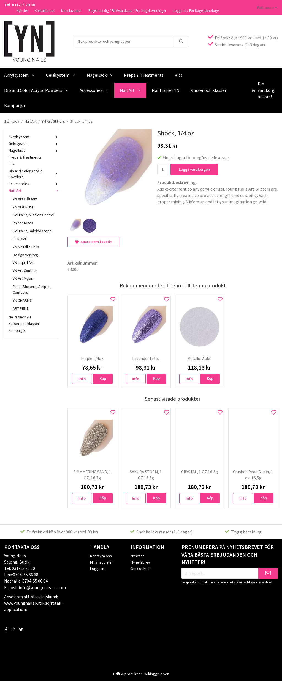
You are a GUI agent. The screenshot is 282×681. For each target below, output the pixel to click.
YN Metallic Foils (26, 246)
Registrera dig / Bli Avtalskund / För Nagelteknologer (127, 10)
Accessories (94, 90)
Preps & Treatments (144, 75)
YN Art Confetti (25, 270)
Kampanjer (17, 330)
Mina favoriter (71, 10)
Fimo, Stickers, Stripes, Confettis (32, 289)
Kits (178, 75)
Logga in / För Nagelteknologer (196, 10)
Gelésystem (61, 75)
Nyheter (22, 10)
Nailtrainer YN (166, 90)
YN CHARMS (22, 300)
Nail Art (130, 90)
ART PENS (21, 308)
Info (82, 378)
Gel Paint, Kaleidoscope (32, 230)
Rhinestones (23, 222)
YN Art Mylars (23, 278)
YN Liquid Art (23, 262)
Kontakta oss (44, 10)
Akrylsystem (32, 136)
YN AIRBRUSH (24, 206)
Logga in (97, 568)
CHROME (20, 238)
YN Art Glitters (25, 198)
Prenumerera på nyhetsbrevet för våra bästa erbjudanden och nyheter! (227, 555)
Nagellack (100, 75)
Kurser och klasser (208, 90)
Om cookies (140, 568)
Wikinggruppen (156, 673)
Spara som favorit (93, 241)
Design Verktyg (25, 254)
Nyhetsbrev (140, 562)
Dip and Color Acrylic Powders (32, 174)
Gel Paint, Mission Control (33, 214)
